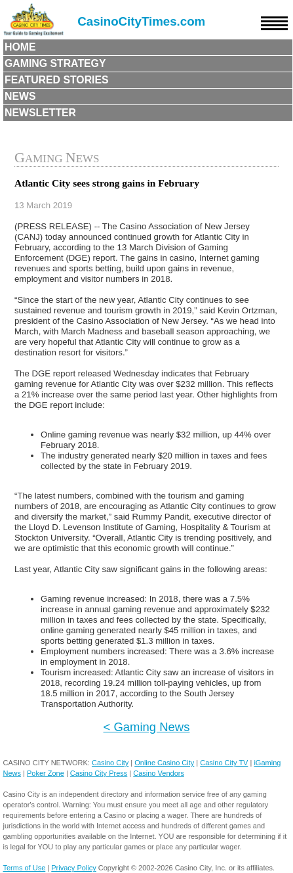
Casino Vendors (158, 773)
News (20, 96)
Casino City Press (98, 773)
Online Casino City (164, 763)
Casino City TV (224, 763)
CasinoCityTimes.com (141, 21)
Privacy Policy (73, 868)
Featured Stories (57, 79)
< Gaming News (147, 727)
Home (20, 47)
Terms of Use (24, 868)
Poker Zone (45, 773)
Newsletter (40, 112)
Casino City (110, 763)
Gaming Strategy (55, 63)
